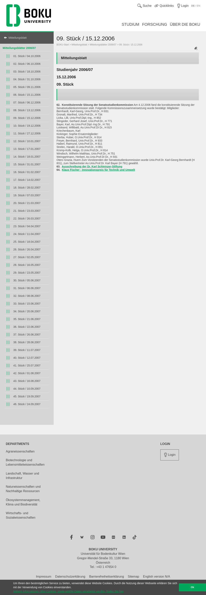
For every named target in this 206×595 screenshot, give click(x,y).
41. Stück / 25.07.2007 (26, 365)
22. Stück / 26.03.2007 (26, 218)
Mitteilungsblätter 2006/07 (19, 48)
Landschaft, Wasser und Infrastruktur (22, 476)
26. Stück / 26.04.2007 (26, 249)
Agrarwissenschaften (20, 451)
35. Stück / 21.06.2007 (26, 319)
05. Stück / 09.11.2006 (26, 87)
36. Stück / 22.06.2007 (26, 326)
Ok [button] (192, 587)
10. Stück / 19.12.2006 (26, 125)
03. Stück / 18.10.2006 (26, 71)
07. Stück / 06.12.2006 (26, 102)
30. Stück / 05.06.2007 (26, 280)
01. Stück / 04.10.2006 (26, 56)
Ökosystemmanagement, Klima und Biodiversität (23, 502)
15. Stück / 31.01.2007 (26, 164)
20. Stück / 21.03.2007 (26, 203)
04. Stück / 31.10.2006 (26, 79)
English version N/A (156, 576)
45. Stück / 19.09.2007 (26, 396)
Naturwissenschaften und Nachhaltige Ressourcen (23, 489)
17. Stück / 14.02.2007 (26, 179)
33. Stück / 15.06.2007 (26, 303)
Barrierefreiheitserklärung (106, 576)
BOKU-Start (63, 44)
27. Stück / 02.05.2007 (26, 257)
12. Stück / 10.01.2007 (26, 141)
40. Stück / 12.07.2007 (26, 357)
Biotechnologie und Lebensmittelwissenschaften (25, 462)
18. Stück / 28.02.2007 (26, 187)
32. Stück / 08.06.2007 (26, 295)
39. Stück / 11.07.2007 (26, 350)
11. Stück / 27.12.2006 (26, 133)
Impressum (43, 576)
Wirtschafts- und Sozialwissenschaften (20, 515)
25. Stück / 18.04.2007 (26, 241)
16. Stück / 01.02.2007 (26, 172)
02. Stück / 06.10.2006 (26, 63)
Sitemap (133, 576)
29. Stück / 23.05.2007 (26, 272)
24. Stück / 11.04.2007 (26, 234)
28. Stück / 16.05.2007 (26, 264)
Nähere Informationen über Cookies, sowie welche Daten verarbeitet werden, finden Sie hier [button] (68, 591)
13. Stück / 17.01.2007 (26, 148)
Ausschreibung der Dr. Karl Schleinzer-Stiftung (92, 166)
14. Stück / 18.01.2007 (26, 156)
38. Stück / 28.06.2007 (26, 342)
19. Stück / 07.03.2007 (26, 195)
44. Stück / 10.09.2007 (26, 388)
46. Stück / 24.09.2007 (26, 404)
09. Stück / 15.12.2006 (26, 118)
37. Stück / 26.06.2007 (26, 334)
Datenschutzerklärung (70, 576)
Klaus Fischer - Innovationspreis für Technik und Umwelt (98, 169)
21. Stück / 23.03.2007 (26, 210)
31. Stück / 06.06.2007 (26, 288)
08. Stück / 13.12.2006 (26, 110)
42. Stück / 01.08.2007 (26, 373)
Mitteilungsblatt (18, 37)
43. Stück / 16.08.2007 (26, 380)
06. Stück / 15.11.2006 (26, 94)
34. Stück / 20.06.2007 (26, 311)
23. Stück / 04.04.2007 (26, 226)
